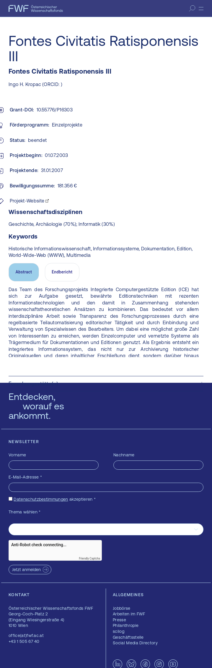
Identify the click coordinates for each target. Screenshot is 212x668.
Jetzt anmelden (26, 569)
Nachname (124, 455)
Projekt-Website (27, 200)
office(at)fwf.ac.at (26, 635)
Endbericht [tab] (62, 272)
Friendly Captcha (89, 558)
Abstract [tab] (23, 272)
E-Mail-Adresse (25, 477)
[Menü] (201, 8)
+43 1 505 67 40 (24, 641)
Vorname (17, 455)
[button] (106, 383)
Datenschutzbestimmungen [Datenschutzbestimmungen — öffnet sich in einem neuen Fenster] (41, 499)
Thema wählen (25, 512)
